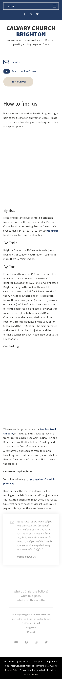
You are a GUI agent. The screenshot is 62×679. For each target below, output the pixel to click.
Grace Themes (31, 674)
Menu (11, 6)
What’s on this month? (31, 600)
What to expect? (31, 596)
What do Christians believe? (31, 592)
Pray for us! (18, 81)
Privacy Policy (12, 670)
